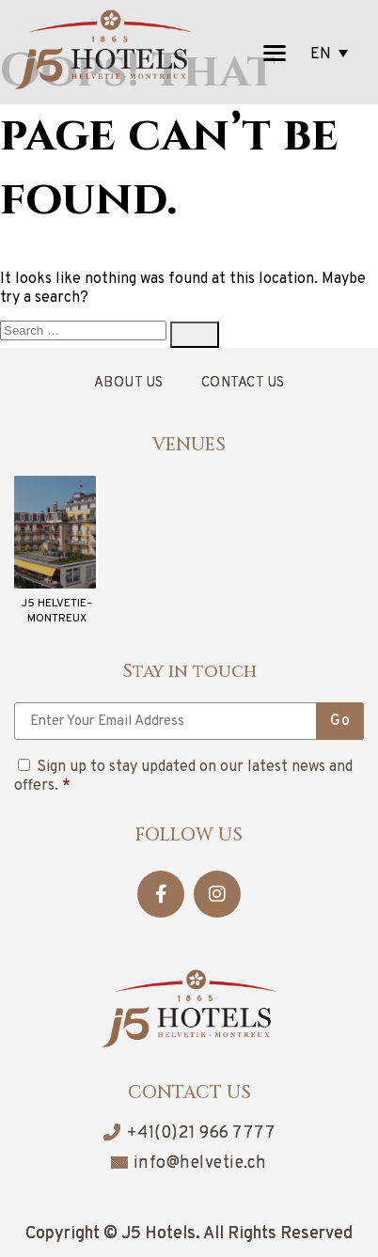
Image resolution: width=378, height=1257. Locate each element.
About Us (129, 383)
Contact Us (243, 383)
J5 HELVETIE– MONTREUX (57, 611)
